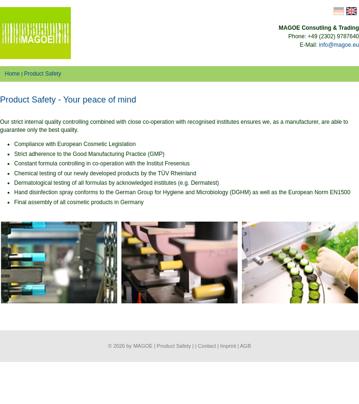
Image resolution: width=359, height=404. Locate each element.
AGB (245, 346)
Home (12, 73)
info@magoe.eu (339, 45)
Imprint (228, 346)
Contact (207, 346)
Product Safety (42, 73)
